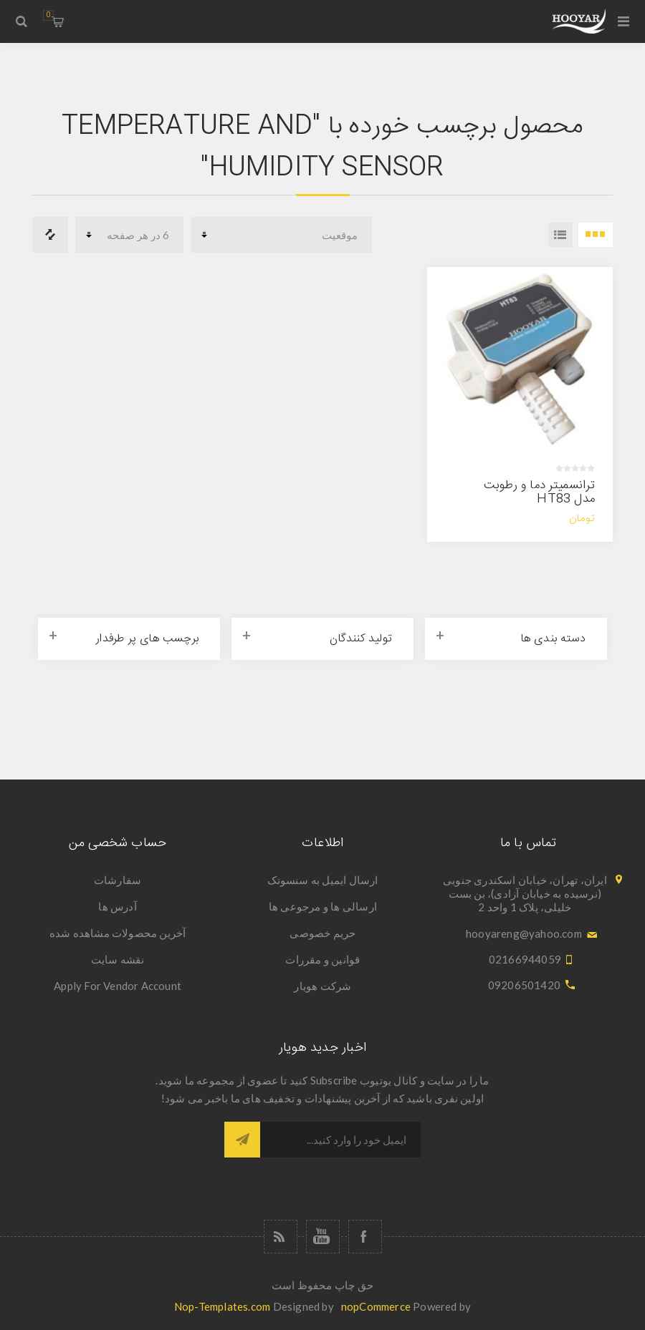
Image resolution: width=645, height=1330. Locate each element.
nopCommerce (376, 1306)
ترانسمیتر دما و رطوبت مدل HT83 (539, 492)
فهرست (560, 235)
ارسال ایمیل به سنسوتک (322, 879)
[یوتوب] (323, 1236)
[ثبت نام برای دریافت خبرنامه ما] (340, 1139)
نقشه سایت (118, 959)
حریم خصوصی (322, 932)
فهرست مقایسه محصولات (50, 235)
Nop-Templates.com (222, 1306)
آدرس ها (117, 906)
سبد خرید (48, 15)
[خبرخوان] (280, 1236)
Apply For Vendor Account (117, 985)
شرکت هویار (322, 985)
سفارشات (117, 879)
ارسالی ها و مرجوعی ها (323, 906)
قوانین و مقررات (322, 959)
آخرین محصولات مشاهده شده (117, 932)
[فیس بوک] (365, 1236)
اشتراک (242, 1139)
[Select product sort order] (281, 235)
